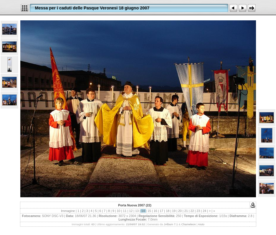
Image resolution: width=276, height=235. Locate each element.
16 (155, 211)
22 (192, 211)
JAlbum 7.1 (171, 224)
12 (130, 211)
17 (161, 211)
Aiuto (201, 224)
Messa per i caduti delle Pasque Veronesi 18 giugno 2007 (92, 8)
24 (204, 211)
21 (186, 211)
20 (180, 211)
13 (137, 211)
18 (167, 211)
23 (198, 211)
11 (124, 211)
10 (118, 211)
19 (173, 211)
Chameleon (188, 224)
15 (149, 211)
